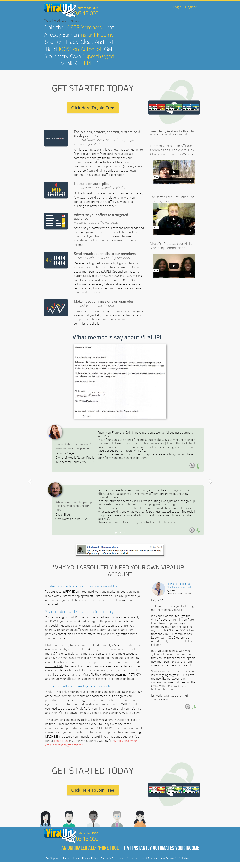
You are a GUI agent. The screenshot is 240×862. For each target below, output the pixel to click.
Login (177, 7)
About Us (132, 858)
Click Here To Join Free (92, 107)
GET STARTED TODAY (93, 88)
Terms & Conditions (112, 858)
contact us (61, 741)
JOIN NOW (105, 728)
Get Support (53, 858)
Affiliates (184, 858)
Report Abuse (71, 858)
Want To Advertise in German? (158, 858)
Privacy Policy (90, 858)
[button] (29, 481)
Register (191, 7)
